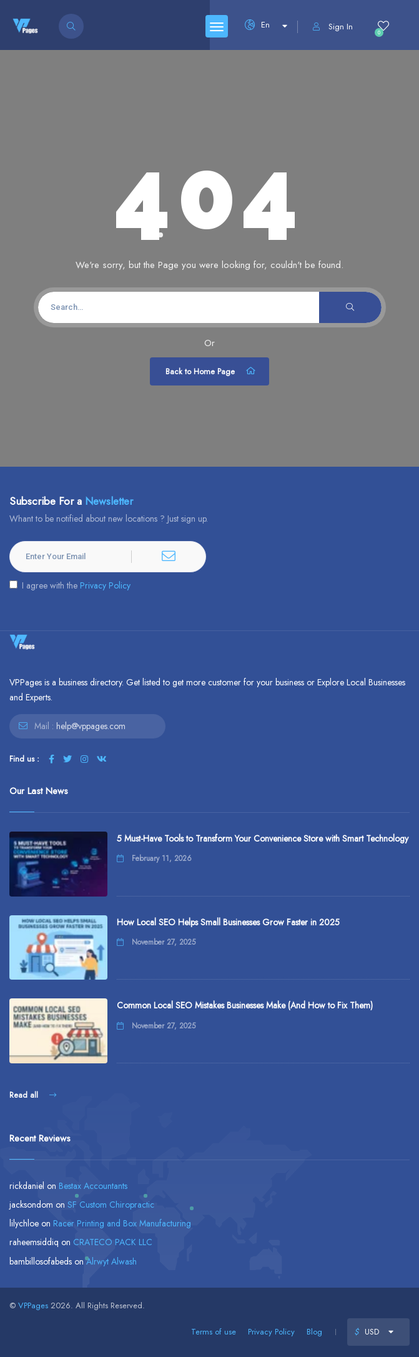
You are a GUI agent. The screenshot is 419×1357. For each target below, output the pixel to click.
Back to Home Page (211, 371)
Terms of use (213, 1332)
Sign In (333, 26)
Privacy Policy (105, 585)
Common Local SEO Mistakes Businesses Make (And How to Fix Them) (245, 1005)
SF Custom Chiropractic (110, 1204)
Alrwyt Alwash (111, 1261)
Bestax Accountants (93, 1186)
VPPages (33, 1305)
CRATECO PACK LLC (112, 1242)
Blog (314, 1332)
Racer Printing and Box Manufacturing (122, 1223)
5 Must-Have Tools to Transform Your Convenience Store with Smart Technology (262, 838)
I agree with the (70, 585)
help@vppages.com (91, 726)
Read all (32, 1095)
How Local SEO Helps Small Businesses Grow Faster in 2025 (228, 922)
